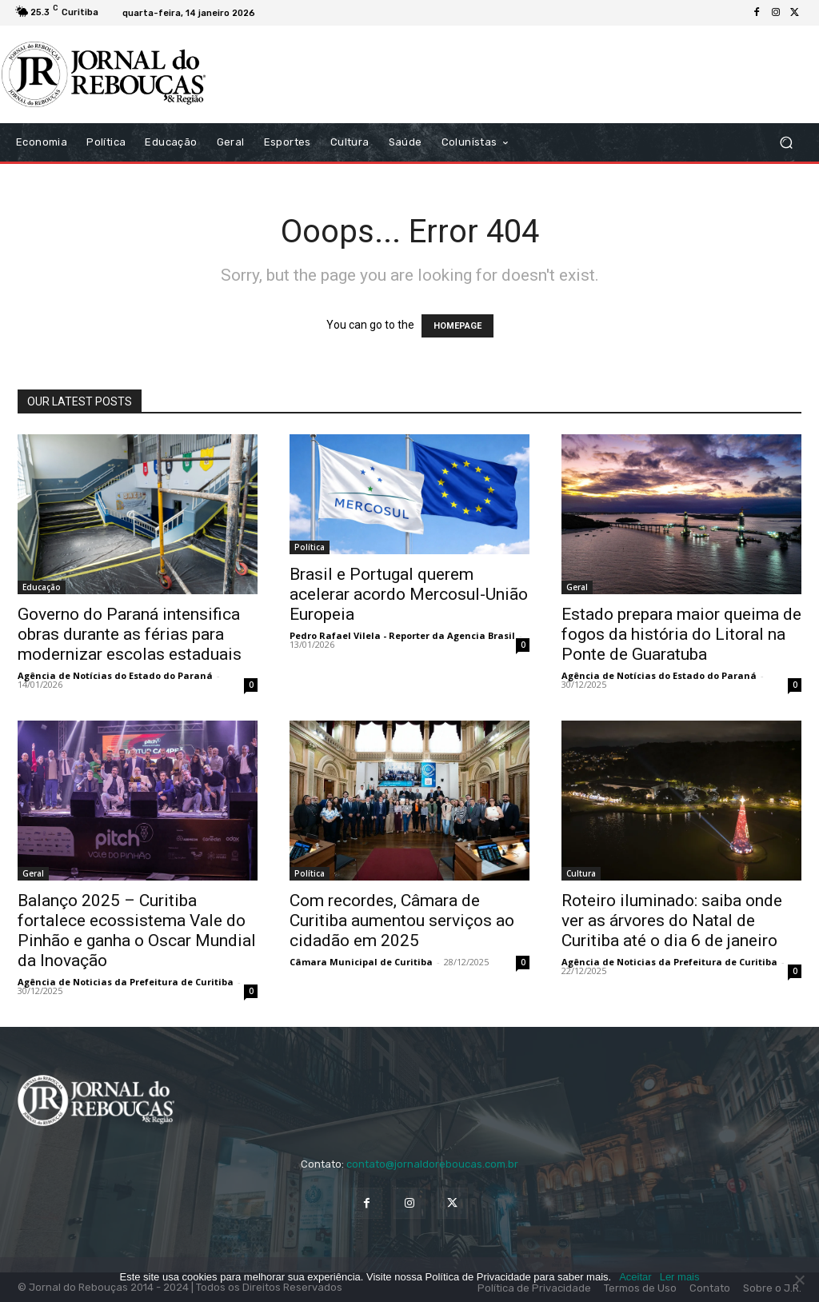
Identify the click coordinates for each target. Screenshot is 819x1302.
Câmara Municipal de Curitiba (361, 962)
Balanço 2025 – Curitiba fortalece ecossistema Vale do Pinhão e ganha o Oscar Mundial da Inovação (137, 930)
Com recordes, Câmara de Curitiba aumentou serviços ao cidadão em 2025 (402, 920)
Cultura (581, 873)
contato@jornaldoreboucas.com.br (432, 1164)
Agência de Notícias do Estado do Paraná (115, 675)
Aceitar (635, 1277)
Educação (41, 587)
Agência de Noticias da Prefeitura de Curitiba (126, 982)
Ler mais (680, 1277)
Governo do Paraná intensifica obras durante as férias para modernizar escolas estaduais (130, 634)
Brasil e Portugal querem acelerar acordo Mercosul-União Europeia (409, 594)
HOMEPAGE (457, 326)
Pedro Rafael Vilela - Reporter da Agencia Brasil (402, 635)
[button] (786, 143)
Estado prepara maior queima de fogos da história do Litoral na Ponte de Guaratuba (681, 634)
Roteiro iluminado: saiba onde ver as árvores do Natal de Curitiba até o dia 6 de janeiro (671, 920)
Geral (577, 587)
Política (309, 547)
